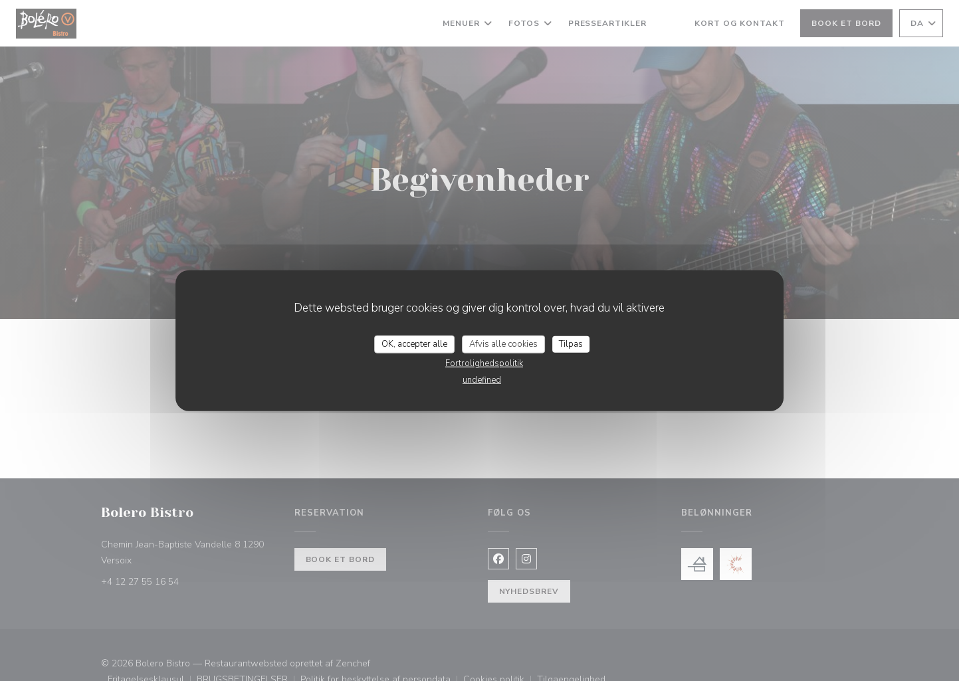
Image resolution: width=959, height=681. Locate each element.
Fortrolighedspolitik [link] (484, 363)
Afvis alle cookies (503, 343)
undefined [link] (482, 380)
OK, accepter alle (414, 343)
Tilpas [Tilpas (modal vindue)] (571, 343)
